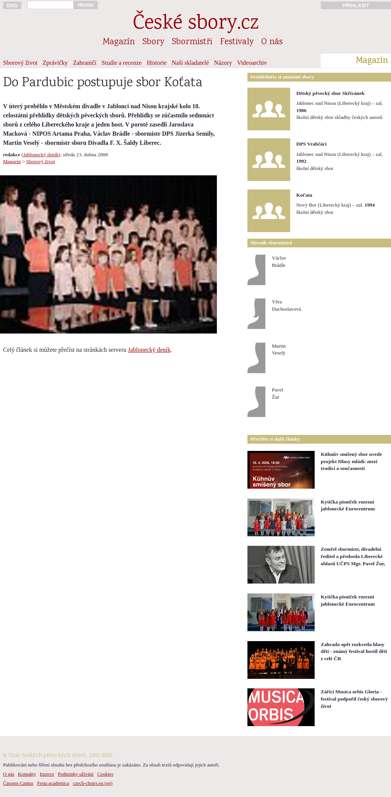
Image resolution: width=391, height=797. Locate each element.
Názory (223, 62)
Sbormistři (192, 42)
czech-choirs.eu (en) (93, 783)
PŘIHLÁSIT (356, 5)
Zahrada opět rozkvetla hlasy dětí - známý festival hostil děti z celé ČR (354, 651)
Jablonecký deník (41, 154)
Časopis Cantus (18, 783)
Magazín (119, 42)
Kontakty (27, 774)
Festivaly (237, 42)
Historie (157, 62)
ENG (12, 5)
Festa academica (53, 783)
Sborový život (20, 62)
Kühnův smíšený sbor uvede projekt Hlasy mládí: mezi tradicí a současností (351, 461)
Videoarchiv (252, 62)
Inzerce (47, 774)
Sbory (153, 42)
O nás (272, 42)
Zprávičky (55, 62)
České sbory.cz (196, 24)
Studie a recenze (122, 62)
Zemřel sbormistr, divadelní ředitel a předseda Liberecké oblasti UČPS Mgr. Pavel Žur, (353, 556)
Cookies (105, 774)
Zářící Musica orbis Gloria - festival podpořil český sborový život (354, 699)
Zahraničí (84, 62)
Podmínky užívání (76, 774)
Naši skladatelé (190, 62)
